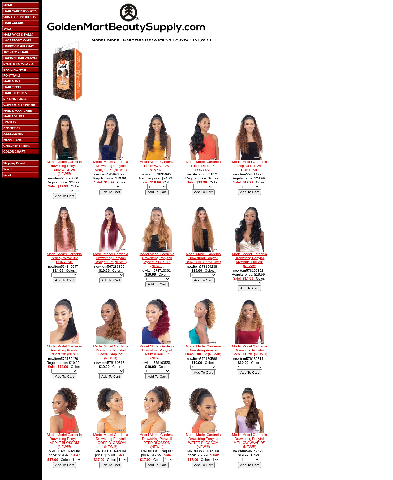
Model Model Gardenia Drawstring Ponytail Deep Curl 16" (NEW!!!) (203, 350)
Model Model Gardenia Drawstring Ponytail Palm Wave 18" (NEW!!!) (157, 352)
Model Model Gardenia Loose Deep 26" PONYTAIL (203, 166)
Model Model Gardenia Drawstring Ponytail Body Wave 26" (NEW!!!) (64, 168)
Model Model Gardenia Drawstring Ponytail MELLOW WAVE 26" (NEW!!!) (249, 441)
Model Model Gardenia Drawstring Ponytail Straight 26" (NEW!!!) (110, 166)
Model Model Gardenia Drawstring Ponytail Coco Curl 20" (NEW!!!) (249, 350)
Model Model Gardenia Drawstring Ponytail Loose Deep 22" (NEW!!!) (110, 352)
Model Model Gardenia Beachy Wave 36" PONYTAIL (64, 258)
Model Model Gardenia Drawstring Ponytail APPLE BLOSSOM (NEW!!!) (64, 441)
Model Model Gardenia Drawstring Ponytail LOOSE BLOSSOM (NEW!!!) (110, 441)
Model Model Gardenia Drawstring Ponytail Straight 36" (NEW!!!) (110, 258)
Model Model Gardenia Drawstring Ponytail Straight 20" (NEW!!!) (64, 350)
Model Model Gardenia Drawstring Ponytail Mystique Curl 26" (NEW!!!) (157, 260)
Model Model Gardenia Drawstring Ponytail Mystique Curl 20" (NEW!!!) (249, 260)
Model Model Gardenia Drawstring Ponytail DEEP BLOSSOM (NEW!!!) (157, 441)
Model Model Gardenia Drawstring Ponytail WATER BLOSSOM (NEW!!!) (203, 441)
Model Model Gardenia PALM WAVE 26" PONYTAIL (157, 166)
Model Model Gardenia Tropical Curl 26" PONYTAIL (249, 166)
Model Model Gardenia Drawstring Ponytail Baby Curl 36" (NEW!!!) (203, 258)
